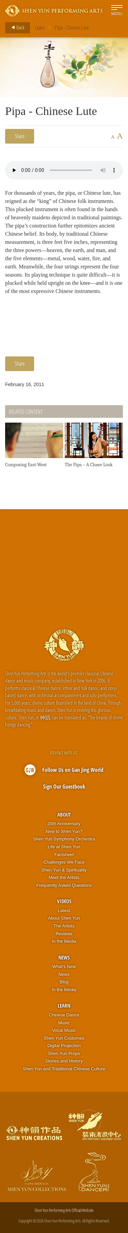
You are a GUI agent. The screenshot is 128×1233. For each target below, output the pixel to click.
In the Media (64, 941)
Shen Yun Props (64, 1053)
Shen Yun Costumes (64, 1038)
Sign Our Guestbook (64, 786)
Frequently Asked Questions (64, 885)
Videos (64, 901)
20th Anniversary (64, 823)
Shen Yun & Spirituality (63, 869)
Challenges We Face (63, 862)
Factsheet (64, 854)
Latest (64, 910)
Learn (40, 27)
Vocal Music (64, 1030)
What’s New (64, 966)
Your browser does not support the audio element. (64, 170)
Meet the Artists (64, 877)
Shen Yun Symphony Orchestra (64, 838)
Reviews (64, 933)
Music (64, 1022)
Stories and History (64, 1060)
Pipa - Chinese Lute (72, 27)
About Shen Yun (64, 918)
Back (15, 28)
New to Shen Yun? (64, 831)
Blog (63, 981)
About (64, 814)
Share (20, 136)
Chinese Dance (64, 1014)
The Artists (64, 925)
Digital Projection (64, 1045)
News (64, 957)
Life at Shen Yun (64, 846)
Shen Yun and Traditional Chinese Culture (64, 1068)
